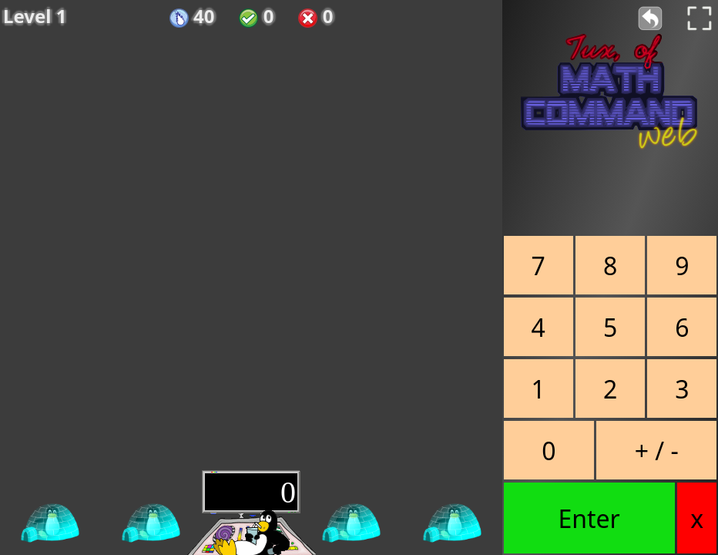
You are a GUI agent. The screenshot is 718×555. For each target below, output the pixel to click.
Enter (588, 518)
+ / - (657, 450)
